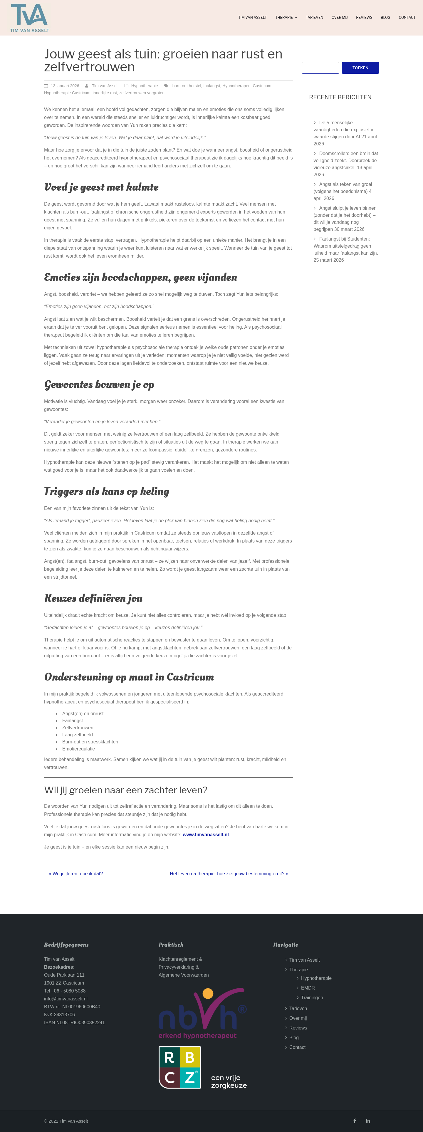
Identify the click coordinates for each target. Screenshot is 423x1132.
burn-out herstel (186, 85)
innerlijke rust (105, 92)
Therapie (284, 17)
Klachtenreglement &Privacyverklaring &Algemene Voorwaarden (184, 967)
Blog (385, 17)
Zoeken (360, 67)
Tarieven (314, 17)
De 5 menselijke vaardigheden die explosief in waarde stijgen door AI (344, 129)
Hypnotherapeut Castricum (246, 85)
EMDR (308, 987)
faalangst (211, 85)
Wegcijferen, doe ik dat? (78, 873)
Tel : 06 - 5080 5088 (64, 990)
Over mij (340, 17)
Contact (407, 17)
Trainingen (312, 997)
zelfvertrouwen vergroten (141, 92)
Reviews (364, 17)
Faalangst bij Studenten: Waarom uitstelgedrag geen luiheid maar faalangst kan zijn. (346, 246)
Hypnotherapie (144, 85)
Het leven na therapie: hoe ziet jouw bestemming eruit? (227, 873)
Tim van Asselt (252, 17)
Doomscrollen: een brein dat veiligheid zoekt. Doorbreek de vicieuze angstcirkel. (346, 160)
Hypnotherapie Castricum (67, 92)
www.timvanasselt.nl (206, 834)
